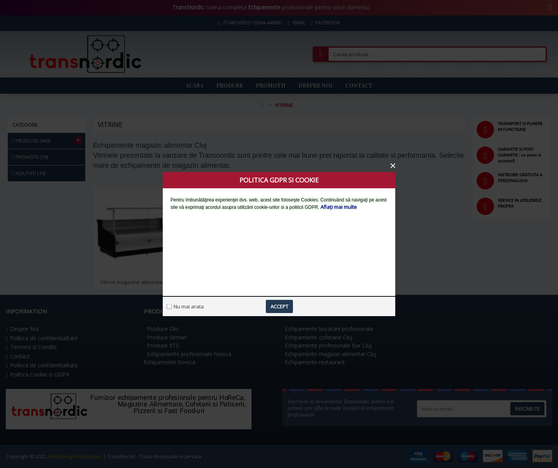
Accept (279, 306)
